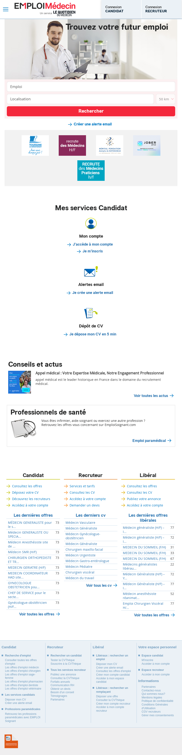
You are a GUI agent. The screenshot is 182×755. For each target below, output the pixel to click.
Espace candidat (152, 655)
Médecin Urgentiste (81, 555)
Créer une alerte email (93, 124)
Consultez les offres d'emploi (113, 671)
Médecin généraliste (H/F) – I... (143, 530)
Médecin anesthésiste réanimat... (139, 596)
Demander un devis (85, 505)
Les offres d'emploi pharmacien (24, 681)
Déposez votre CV (25, 492)
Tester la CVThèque (63, 660)
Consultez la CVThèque (65, 678)
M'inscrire (147, 660)
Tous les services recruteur (68, 670)
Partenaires (57, 699)
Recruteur (90, 475)
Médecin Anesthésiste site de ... (28, 544)
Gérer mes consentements (158, 715)
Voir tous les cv (99, 585)
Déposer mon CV (15, 699)
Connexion (114, 9)
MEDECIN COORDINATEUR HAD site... (28, 575)
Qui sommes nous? (153, 693)
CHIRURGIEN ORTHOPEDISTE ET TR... (29, 560)
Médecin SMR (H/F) (22, 552)
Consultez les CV (82, 492)
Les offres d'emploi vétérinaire (23, 688)
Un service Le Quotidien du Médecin (57, 13)
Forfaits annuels (60, 681)
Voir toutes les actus (151, 396)
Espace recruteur (153, 670)
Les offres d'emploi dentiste (21, 685)
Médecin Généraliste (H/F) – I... (144, 586)
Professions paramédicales (22, 709)
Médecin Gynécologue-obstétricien (83, 536)
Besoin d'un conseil (62, 692)
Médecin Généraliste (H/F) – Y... (144, 576)
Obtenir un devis (60, 688)
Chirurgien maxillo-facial (84, 549)
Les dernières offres (33, 515)
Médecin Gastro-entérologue (87, 561)
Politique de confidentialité (157, 701)
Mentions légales (152, 697)
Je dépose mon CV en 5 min (92, 334)
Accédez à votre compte (30, 505)
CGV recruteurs (151, 711)
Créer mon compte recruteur (113, 703)
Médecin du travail (80, 578)
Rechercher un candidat (66, 655)
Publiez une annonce (63, 674)
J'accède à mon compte (93, 244)
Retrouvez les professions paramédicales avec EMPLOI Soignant (22, 717)
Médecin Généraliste (81, 528)
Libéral (148, 475)
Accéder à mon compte (156, 663)
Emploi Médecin (45, 9)
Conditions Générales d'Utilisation (155, 706)
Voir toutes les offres (36, 614)
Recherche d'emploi (18, 655)
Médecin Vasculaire (80, 523)
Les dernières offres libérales (148, 517)
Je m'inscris (93, 251)
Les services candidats (20, 694)
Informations (148, 681)
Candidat (33, 475)
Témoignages (59, 696)
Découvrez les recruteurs (31, 499)
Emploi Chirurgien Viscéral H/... (143, 606)
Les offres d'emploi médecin (22, 667)
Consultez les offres (27, 486)
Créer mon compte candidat (113, 674)
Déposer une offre (107, 696)
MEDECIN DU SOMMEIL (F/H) (144, 547)
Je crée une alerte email (92, 293)
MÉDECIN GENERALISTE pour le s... (30, 525)
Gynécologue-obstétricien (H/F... (27, 605)
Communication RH (62, 685)
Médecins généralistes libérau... (140, 566)
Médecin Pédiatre (79, 567)
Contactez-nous (151, 690)
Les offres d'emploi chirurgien (22, 670)
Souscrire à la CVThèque (66, 663)
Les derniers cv (91, 515)
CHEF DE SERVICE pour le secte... (27, 595)
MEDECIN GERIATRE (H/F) (27, 568)
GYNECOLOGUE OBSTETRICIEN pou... (24, 585)
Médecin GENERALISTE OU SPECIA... (28, 534)
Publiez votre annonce (144, 499)
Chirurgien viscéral (80, 572)
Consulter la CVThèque (110, 700)
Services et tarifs (82, 486)
